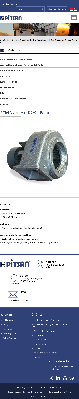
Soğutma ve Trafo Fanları (13, 98)
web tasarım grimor (39, 396)
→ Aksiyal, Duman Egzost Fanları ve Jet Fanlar (50, 325)
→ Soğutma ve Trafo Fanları (44, 353)
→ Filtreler (36, 357)
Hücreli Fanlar (7, 87)
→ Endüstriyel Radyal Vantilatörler (47, 320)
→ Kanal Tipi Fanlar (40, 340)
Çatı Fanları (5, 76)
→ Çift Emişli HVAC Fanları (43, 331)
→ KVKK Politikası (8, 338)
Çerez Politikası (14, 392)
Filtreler (4, 104)
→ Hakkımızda (6, 320)
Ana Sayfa (5, 40)
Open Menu (74, 17)
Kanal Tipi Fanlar (8, 82)
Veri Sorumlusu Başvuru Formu (58, 392)
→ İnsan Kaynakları (8, 333)
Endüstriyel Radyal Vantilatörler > (34, 40)
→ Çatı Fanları (38, 335)
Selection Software (57, 9)
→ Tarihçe (4, 324)
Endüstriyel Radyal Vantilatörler (16, 59)
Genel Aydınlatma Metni (33, 392)
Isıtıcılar (4, 93)
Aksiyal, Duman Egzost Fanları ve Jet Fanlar (22, 65)
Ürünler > (16, 40)
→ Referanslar (6, 329)
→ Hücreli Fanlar (39, 344)
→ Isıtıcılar (36, 348)
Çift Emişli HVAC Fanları (12, 70)
